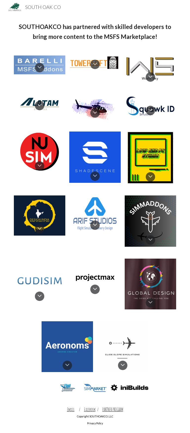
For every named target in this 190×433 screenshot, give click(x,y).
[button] (39, 67)
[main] (95, 32)
